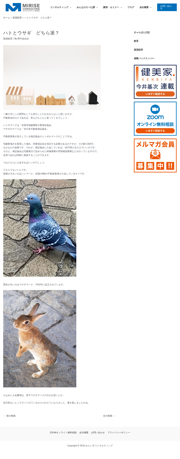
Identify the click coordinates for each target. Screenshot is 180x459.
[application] (69, 7)
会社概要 (142, 7)
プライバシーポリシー (118, 432)
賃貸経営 (7, 38)
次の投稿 (109, 416)
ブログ (128, 7)
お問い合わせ (98, 432)
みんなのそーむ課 (86, 7)
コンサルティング (60, 7)
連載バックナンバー (144, 58)
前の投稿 (10, 416)
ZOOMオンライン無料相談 (63, 432)
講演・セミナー (110, 7)
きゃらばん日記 (142, 32)
